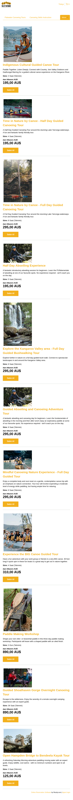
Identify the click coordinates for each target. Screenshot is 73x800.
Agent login (66, 792)
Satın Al (10, 90)
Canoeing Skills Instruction (40, 17)
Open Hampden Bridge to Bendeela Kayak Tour (36, 755)
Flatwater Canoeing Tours (15, 17)
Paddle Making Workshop (21, 634)
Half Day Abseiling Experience (24, 265)
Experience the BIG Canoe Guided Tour (30, 554)
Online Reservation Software (41, 792)
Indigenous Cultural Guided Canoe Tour (31, 64)
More (65, 17)
